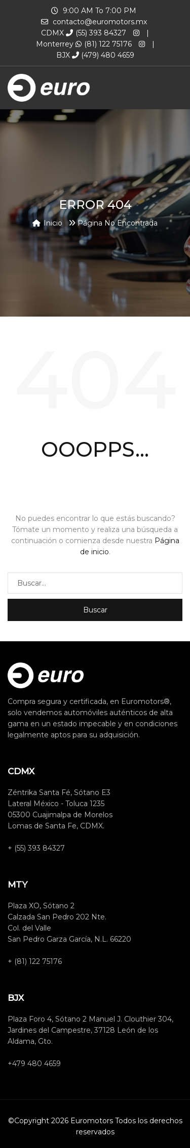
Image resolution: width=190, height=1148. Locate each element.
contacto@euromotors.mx (100, 21)
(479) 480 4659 (103, 55)
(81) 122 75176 (103, 44)
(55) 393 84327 (96, 32)
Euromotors (91, 1120)
